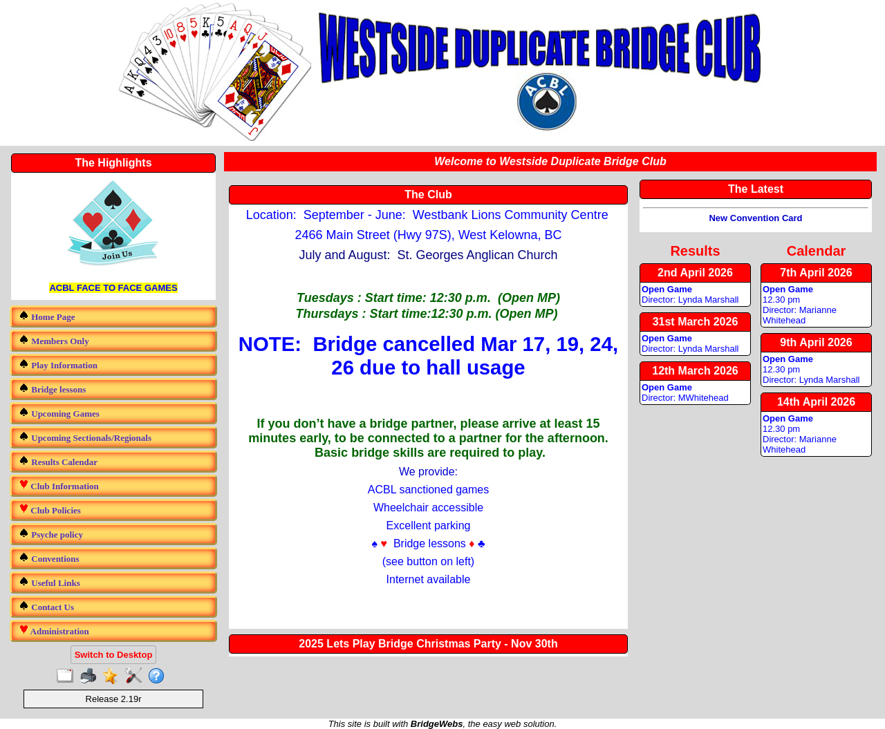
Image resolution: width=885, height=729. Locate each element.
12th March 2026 (695, 371)
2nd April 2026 (695, 272)
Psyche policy (51, 534)
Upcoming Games (59, 413)
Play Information (58, 364)
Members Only (54, 340)
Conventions (49, 558)
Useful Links (49, 582)
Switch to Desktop (114, 655)
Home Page (47, 316)
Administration (54, 630)
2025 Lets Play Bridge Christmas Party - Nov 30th (428, 644)
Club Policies (50, 509)
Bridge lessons (52, 389)
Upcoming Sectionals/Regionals (85, 437)
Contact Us (46, 606)
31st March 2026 (695, 322)
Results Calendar (58, 461)
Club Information (59, 485)
